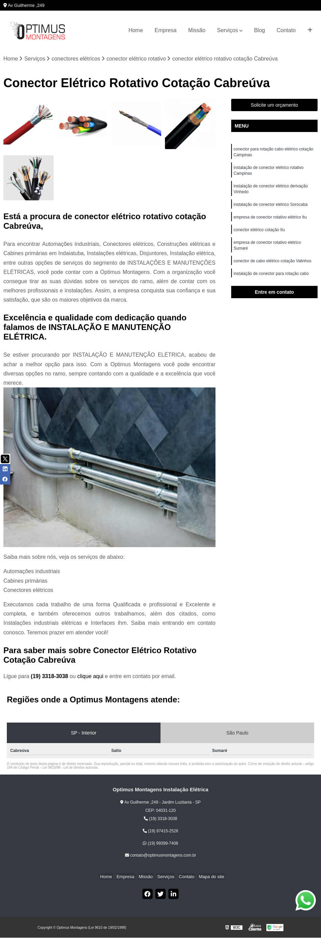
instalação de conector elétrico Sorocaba (271, 206)
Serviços (227, 30)
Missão (197, 30)
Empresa (166, 30)
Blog (259, 30)
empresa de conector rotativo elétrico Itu (271, 219)
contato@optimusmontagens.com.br (160, 855)
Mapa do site (208, 876)
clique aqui (90, 676)
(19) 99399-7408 (160, 843)
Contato (286, 30)
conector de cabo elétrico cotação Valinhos (273, 265)
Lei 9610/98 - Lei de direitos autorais (70, 768)
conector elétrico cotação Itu (260, 232)
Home (135, 30)
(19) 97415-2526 (160, 831)
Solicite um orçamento (274, 105)
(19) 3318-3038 (50, 676)
